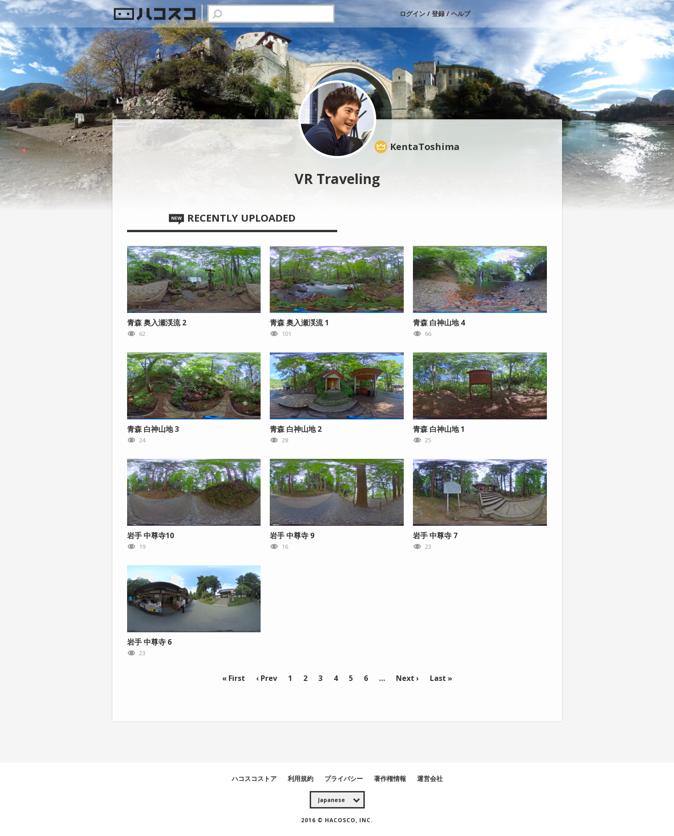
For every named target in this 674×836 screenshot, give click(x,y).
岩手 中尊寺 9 (292, 535)
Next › (407, 678)
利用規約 (301, 778)
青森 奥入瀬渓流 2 (156, 323)
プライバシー (344, 778)
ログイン (413, 13)
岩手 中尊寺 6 (149, 642)
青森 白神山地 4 (439, 323)
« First (233, 678)
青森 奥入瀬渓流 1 (299, 323)
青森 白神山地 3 (153, 429)
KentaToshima (425, 146)
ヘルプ (460, 13)
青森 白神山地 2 (296, 429)
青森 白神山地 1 (439, 429)
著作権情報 (391, 778)
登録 (438, 13)
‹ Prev (266, 678)
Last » (441, 678)
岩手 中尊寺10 (150, 535)
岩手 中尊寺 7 (435, 535)
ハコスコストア (255, 778)
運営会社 (430, 778)
